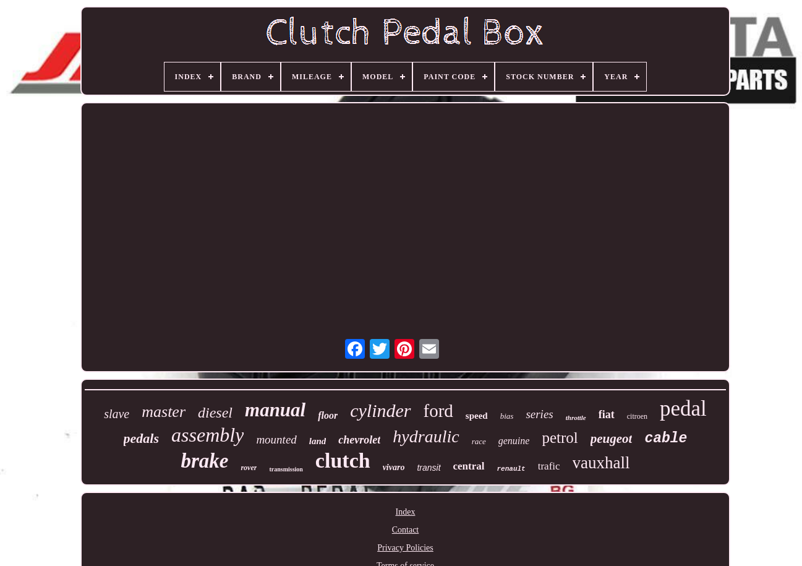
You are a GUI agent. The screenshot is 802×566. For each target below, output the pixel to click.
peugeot (612, 438)
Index (406, 512)
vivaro (394, 467)
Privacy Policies (405, 547)
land (317, 441)
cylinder (380, 410)
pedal (683, 409)
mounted (276, 439)
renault (511, 469)
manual (275, 410)
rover (249, 467)
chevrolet (359, 440)
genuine (514, 440)
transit (428, 468)
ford (438, 411)
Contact (405, 529)
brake (204, 461)
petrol (560, 437)
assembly (207, 435)
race (479, 441)
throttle (576, 417)
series (539, 414)
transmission (285, 469)
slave (116, 414)
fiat (607, 414)
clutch (342, 460)
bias (507, 416)
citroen (637, 416)
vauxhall (601, 462)
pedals (141, 438)
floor (328, 415)
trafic (549, 466)
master (164, 412)
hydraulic (426, 436)
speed (477, 416)
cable (665, 439)
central (469, 466)
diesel (215, 413)
